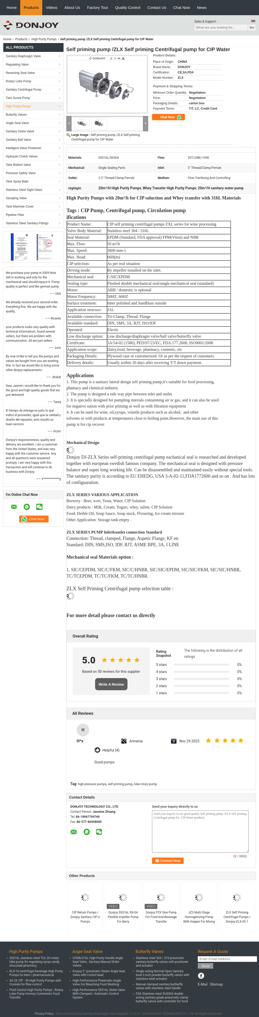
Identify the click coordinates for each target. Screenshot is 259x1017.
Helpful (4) (110, 750)
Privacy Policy (44, 1013)
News (202, 7)
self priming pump (120, 784)
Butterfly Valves (16, 114)
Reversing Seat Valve (20, 73)
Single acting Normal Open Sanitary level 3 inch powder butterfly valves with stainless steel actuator (162, 975)
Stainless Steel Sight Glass (24, 190)
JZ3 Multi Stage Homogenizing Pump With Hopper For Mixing (199, 917)
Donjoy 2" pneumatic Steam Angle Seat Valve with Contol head (99, 973)
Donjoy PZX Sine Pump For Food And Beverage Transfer (161, 917)
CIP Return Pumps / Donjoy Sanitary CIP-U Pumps (85, 917)
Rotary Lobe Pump (18, 81)
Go (251, 27)
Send (205, 966)
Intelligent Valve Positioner (23, 148)
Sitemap (216, 984)
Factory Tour (97, 7)
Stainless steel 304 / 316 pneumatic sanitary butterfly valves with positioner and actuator (162, 961)
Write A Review (111, 684)
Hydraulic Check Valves (22, 156)
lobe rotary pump (145, 784)
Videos (51, 7)
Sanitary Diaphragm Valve (23, 56)
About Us (72, 7)
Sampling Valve (16, 198)
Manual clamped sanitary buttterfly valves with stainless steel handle (159, 986)
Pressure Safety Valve (21, 173)
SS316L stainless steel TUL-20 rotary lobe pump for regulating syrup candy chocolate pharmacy (34, 961)
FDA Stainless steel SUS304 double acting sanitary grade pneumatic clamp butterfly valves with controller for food (162, 997)
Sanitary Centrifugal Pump (23, 89)
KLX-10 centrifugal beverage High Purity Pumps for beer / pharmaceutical (36, 973)
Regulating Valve (17, 64)
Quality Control (127, 7)
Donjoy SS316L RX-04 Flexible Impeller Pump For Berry (123, 917)
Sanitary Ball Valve (18, 139)
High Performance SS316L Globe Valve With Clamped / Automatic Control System (99, 993)
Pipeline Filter (15, 215)
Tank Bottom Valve (18, 165)
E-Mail (202, 984)
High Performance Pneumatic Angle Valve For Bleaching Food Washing (97, 982)
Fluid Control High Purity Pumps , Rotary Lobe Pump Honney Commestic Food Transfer (36, 993)
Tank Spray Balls (17, 181)
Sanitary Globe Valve (20, 131)
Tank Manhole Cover (20, 206)
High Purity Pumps (43, 39)
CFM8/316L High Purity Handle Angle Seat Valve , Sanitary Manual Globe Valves (98, 961)
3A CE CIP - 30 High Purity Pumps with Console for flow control (35, 982)
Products (31, 7)
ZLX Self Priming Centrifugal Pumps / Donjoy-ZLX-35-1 (236, 917)
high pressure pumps (92, 784)
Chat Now (181, 7)
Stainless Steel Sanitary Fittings (27, 223)
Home (12, 7)
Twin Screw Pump (18, 98)
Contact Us (156, 7)
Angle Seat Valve (17, 123)
